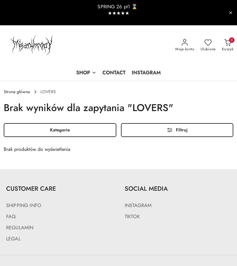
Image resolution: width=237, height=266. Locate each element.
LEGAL (13, 238)
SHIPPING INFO (23, 205)
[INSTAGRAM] (146, 73)
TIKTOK (132, 216)
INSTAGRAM (138, 205)
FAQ (11, 216)
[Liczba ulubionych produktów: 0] (208, 45)
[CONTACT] (114, 73)
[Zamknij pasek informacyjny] (230, 12)
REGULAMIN (19, 227)
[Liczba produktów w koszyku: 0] (227, 45)
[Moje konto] (184, 45)
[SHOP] (86, 73)
